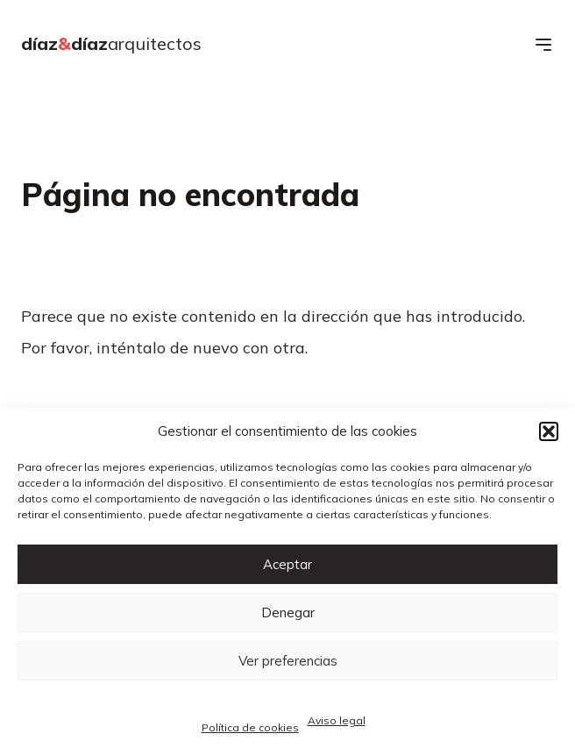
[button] (548, 431)
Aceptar (287, 564)
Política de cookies (250, 727)
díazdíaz (111, 43)
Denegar (288, 612)
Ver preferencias (287, 660)
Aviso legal (337, 720)
